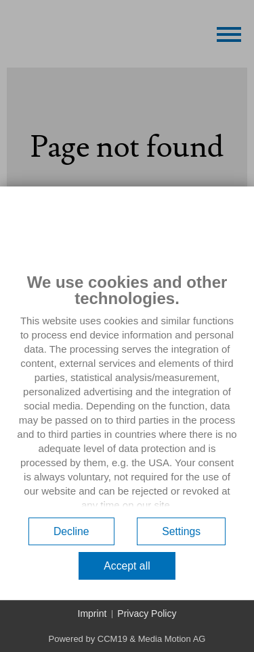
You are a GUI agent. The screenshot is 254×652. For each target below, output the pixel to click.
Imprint (92, 613)
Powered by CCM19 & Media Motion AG (127, 639)
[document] (127, 392)
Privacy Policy (146, 613)
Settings (181, 531)
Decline (71, 531)
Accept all (127, 566)
